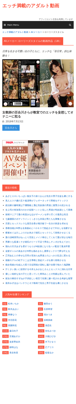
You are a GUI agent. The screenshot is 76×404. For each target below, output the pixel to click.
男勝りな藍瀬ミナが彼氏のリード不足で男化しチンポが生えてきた (37, 241)
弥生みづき (50, 330)
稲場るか (49, 352)
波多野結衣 (14, 341)
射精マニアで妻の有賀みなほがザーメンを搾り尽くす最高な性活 (36, 214)
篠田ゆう (48, 303)
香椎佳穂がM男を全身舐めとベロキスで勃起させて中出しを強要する (38, 228)
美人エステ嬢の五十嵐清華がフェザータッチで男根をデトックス (36, 200)
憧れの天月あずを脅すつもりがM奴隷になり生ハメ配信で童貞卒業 (37, 246)
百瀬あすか (14, 336)
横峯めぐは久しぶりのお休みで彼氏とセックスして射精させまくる (37, 232)
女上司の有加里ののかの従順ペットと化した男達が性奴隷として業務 (38, 209)
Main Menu (13, 24)
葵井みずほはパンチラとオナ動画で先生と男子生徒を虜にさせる (36, 283)
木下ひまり (50, 341)
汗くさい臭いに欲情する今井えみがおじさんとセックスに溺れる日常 (38, 269)
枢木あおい (13, 309)
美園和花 (12, 325)
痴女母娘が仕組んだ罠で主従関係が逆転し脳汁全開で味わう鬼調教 (37, 264)
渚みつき (48, 314)
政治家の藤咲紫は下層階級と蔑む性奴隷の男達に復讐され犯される (37, 205)
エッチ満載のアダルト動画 (30, 5)
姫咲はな (13, 347)
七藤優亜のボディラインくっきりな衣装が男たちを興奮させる (35, 219)
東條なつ (12, 314)
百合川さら (11, 127)
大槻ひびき (50, 336)
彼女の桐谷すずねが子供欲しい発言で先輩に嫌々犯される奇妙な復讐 (38, 278)
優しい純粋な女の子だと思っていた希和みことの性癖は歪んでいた (37, 273)
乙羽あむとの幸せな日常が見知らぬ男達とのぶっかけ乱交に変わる (37, 255)
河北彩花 (12, 320)
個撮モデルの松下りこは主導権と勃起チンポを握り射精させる (35, 260)
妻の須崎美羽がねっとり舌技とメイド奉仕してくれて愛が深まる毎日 (38, 237)
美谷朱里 (13, 352)
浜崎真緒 (48, 320)
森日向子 (13, 330)
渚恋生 (48, 325)
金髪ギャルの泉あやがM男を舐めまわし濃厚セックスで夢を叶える (37, 251)
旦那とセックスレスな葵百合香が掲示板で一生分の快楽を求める (36, 223)
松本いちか (13, 303)
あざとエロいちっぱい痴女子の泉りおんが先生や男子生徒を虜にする (38, 196)
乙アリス (49, 347)
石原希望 (48, 309)
